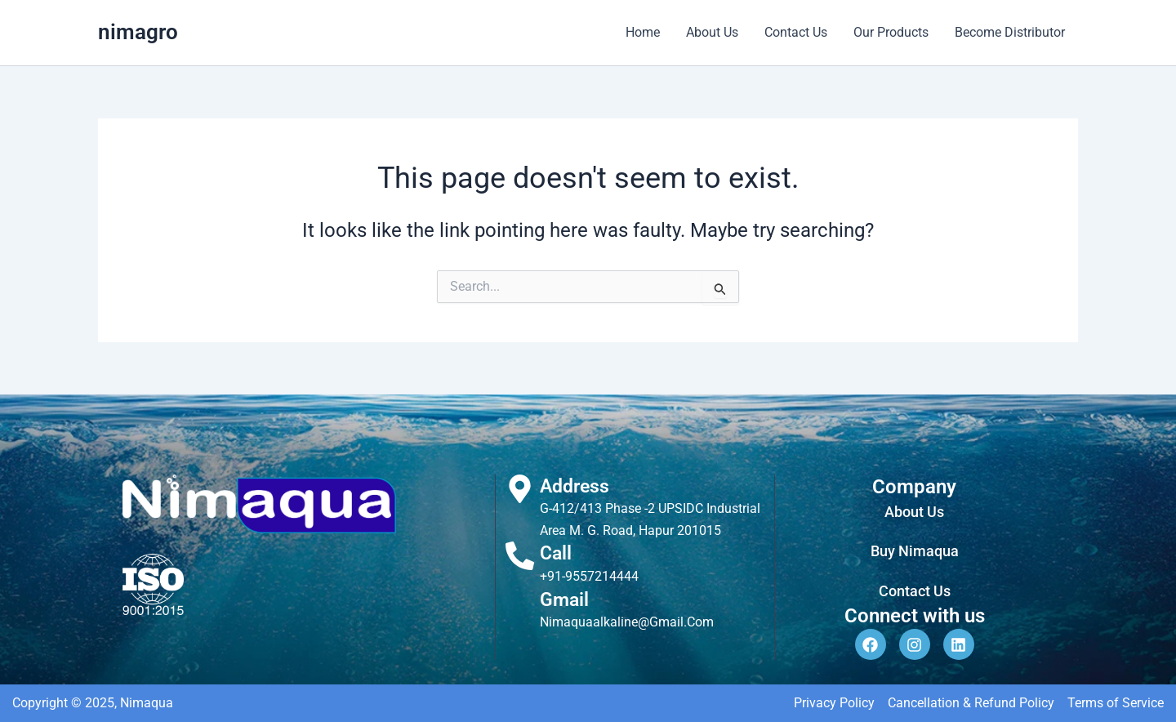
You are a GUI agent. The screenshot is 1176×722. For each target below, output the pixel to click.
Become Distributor (1010, 32)
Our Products (891, 32)
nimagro (138, 32)
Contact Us (795, 32)
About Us (712, 32)
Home (643, 32)
